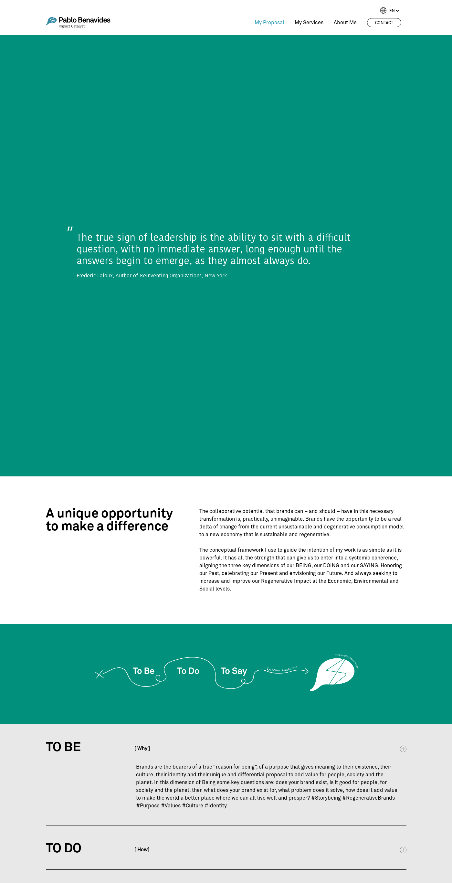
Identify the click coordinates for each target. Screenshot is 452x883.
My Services (309, 22)
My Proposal (269, 22)
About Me (345, 22)
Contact (384, 23)
